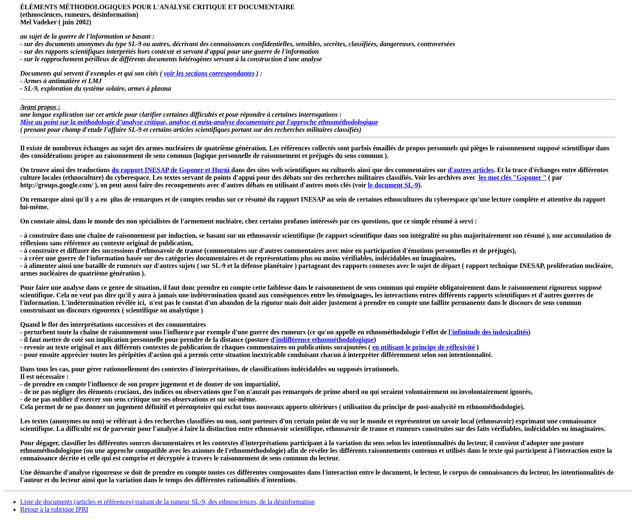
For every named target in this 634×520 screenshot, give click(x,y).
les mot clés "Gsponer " (511, 177)
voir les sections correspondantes (209, 73)
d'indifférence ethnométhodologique (322, 339)
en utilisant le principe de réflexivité (423, 347)
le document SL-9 (393, 185)
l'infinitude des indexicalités (488, 332)
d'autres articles (471, 169)
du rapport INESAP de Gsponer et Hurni (171, 169)
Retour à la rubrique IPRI (54, 509)
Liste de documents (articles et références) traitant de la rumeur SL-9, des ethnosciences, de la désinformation (167, 501)
